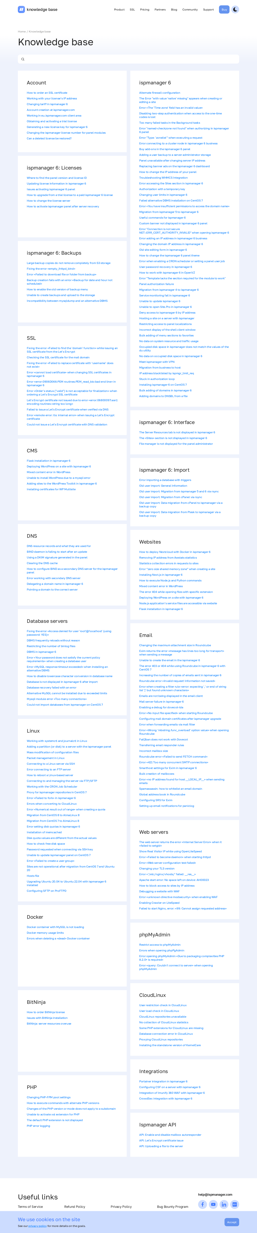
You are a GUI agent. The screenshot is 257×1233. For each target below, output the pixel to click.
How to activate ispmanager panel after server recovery (63, 206)
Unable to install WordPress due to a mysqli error (58, 478)
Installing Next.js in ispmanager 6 (161, 574)
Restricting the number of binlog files (51, 646)
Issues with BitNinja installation (47, 1018)
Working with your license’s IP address (52, 98)
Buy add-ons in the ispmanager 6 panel (164, 149)
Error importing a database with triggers (165, 480)
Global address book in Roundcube (162, 794)
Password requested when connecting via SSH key (60, 849)
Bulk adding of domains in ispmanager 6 (165, 390)
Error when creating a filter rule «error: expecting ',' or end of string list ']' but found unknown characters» (182, 688)
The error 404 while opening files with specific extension (176, 592)
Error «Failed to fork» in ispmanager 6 (51, 798)
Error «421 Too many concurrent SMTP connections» (173, 762)
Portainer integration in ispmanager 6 (163, 1081)
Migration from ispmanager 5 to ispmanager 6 (168, 212)
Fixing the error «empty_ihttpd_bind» (51, 268)
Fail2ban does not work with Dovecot (163, 739)
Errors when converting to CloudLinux (52, 803)
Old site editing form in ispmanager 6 (163, 249)
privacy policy (37, 1226)
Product (119, 9)
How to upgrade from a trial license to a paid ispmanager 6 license (70, 195)
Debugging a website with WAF (159, 891)
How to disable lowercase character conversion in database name (69, 676)
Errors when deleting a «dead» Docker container (58, 938)
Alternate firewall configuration (159, 92)
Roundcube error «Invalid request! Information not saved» (177, 681)
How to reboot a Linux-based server (50, 775)
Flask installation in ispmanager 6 (48, 460)
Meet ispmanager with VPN (156, 362)
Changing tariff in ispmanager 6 (47, 104)
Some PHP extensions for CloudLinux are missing (171, 1028)
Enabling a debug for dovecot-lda (161, 707)
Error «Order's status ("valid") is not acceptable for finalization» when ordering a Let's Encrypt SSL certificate (72, 392)
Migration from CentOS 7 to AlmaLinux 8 (53, 821)
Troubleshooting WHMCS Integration (163, 177)
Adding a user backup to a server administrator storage (175, 155)
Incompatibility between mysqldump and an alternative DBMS (67, 300)
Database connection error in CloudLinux (166, 1033)
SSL (132, 9)
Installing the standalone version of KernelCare (170, 1045)
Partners (160, 9)
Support (208, 9)
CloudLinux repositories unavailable (162, 1016)
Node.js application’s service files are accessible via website (178, 603)
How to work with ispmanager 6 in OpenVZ (167, 272)
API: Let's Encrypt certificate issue (161, 1140)
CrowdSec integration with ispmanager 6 (165, 1098)
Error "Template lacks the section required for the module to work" (182, 278)
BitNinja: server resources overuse (49, 1023)
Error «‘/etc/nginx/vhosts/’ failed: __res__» (167, 874)
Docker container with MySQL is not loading (55, 927)
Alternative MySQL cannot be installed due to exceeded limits (67, 693)
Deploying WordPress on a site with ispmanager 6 (59, 466)
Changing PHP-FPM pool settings (48, 1097)
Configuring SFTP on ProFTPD (46, 890)
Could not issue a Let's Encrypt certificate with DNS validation (67, 424)
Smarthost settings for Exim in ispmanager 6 (168, 768)
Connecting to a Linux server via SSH (51, 763)
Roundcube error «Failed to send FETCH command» (173, 756)
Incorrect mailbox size (153, 751)
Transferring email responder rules (161, 745)
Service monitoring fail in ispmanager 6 (164, 295)
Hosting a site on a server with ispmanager (166, 318)
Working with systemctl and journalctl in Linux (57, 741)
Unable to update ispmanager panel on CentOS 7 (58, 855)
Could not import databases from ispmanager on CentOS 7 (65, 704)
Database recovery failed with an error (51, 687)
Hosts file (33, 876)
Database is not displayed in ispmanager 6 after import (62, 682)
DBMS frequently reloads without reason (53, 640)
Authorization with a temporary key (162, 189)
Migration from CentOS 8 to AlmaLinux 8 (53, 815)
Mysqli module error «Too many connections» (57, 699)
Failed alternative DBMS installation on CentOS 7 (171, 200)
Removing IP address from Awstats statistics (168, 557)
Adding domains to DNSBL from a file (163, 396)
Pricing (144, 9)
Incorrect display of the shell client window (167, 329)
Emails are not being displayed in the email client (171, 696)
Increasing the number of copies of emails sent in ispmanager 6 (180, 675)
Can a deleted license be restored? (49, 138)
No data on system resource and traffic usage (168, 341)
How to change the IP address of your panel (167, 172)
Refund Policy (74, 1207)
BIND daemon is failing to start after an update (57, 551)
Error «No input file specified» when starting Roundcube (176, 713)
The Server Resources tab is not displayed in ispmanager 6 (177, 432)
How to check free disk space (46, 843)
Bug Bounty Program (172, 1207)
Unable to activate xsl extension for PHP (53, 1114)
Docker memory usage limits (45, 932)
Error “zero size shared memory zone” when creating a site (177, 569)
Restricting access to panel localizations (165, 324)
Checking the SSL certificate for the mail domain (58, 357)
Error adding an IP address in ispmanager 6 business (173, 238)
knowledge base (42, 9)
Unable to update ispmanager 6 (159, 301)
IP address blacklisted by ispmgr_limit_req (166, 373)
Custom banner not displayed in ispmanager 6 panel (173, 223)
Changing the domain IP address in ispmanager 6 (171, 244)
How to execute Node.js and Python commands (170, 580)
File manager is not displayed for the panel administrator (176, 443)
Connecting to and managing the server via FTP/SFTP (62, 781)
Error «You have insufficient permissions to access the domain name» (184, 206)
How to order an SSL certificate (47, 92)
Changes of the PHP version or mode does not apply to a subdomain (71, 1108)
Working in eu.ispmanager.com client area (54, 115)
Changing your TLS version (157, 868)
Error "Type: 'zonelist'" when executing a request (170, 137)
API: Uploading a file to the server (161, 1146)
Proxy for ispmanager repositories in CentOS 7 (57, 792)
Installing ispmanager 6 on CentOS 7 (163, 384)
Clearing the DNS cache (42, 563)
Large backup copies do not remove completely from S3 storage (68, 263)
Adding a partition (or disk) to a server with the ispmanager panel (69, 746)
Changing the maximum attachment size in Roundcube (175, 645)
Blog (174, 9)
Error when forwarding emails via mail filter (167, 724)
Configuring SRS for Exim (155, 800)
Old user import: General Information (163, 485)
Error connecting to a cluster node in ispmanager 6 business (178, 143)
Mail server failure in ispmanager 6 (161, 701)
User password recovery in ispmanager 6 (165, 267)
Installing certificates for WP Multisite (51, 489)
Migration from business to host (160, 367)
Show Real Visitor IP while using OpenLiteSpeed (170, 851)
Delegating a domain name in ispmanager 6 (55, 584)
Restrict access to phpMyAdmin (160, 944)
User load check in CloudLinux (159, 1011)
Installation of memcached (44, 832)
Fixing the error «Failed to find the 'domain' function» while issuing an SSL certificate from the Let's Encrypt (72, 349)
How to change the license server (48, 200)
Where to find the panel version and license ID (57, 178)
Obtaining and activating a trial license (52, 121)
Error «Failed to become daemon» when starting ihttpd (175, 857)
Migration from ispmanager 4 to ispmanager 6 (169, 289)
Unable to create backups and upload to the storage (61, 295)
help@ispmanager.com (215, 1194)
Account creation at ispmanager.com (51, 110)
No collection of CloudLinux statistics (163, 1022)
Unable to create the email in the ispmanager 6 (169, 660)
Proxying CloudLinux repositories (161, 1039)
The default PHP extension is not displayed (55, 1120)
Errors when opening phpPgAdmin (161, 950)
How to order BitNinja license (46, 1012)
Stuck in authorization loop (157, 379)
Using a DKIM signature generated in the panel (57, 557)
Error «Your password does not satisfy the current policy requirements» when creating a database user (63, 659)
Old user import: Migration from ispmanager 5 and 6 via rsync (179, 491)
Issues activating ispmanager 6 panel (51, 189)
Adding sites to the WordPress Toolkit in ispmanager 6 (62, 483)
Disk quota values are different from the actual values (62, 838)
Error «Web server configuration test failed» (167, 862)
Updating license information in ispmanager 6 (56, 183)
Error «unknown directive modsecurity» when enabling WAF (178, 897)
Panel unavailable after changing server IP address (172, 160)
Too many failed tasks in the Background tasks (169, 122)
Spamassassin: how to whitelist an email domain (170, 788)
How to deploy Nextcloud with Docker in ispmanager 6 (175, 552)
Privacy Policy (121, 1207)
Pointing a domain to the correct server (52, 589)
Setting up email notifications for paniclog (166, 806)
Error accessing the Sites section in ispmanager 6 (171, 183)
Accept (231, 1222)
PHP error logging (38, 1126)
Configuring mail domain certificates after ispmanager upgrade (180, 718)
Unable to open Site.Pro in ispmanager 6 (165, 307)
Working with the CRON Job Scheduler (52, 786)
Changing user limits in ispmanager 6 (163, 194)
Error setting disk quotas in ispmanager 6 (53, 826)
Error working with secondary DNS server (53, 578)
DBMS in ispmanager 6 (41, 652)
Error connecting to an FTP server (49, 769)
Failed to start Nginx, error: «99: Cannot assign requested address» (183, 908)
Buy (224, 9)
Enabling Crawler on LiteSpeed (159, 902)
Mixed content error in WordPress (48, 472)
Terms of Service (30, 1207)
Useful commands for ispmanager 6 (162, 217)
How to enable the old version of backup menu (57, 289)
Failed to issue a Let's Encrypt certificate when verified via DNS (67, 409)
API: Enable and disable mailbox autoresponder (170, 1134)
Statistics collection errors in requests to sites (168, 563)
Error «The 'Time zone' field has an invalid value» (171, 107)
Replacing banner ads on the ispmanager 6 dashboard (174, 166)
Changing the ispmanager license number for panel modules (66, 132)
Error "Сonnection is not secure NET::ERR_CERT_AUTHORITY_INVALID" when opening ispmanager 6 (184, 230)
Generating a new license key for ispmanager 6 (57, 127)
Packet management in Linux (46, 758)
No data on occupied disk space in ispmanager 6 (170, 356)
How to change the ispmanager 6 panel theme (169, 255)
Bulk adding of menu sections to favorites (166, 335)
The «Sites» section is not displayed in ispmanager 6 (173, 438)
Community (190, 9)
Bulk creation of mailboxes (156, 773)
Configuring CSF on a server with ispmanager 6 (170, 1087)
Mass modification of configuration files (53, 752)
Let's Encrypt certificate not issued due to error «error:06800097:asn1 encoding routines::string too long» (72, 401)
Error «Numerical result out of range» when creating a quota (66, 809)
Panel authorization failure (156, 284)
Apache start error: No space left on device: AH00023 (174, 880)
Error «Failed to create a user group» (50, 861)
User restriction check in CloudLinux (163, 1005)
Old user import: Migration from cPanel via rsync (170, 497)
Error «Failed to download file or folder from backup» (61, 274)
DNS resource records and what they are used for (59, 546)
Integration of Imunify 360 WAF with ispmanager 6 (172, 1093)
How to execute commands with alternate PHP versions (63, 1103)
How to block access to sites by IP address (167, 885)
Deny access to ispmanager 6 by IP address (167, 312)
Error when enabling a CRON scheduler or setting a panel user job (182, 261)
